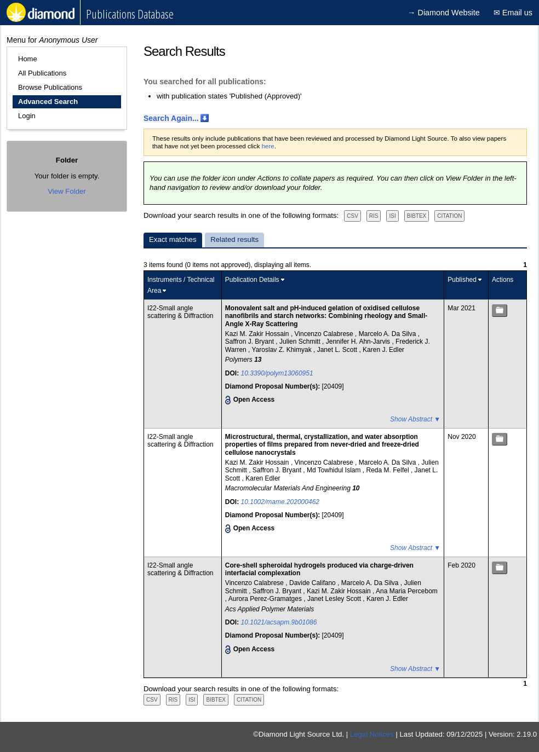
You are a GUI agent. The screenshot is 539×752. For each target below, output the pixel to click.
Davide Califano (313, 583)
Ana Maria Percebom (407, 591)
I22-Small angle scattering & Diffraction (180, 312)
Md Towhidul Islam (335, 470)
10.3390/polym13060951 (277, 373)
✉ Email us (513, 12)
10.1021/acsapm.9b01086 (279, 622)
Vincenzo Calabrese (325, 334)
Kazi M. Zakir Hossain (258, 334)
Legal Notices (372, 734)
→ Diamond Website (444, 12)
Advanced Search (48, 101)
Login (27, 116)
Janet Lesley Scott (335, 599)
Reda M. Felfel (388, 470)
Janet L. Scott (338, 350)
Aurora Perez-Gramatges (265, 599)
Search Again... (171, 118)
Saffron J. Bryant (250, 341)
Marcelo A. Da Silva (388, 334)
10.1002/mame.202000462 (280, 502)
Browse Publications (50, 87)
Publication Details (252, 280)
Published (462, 280)
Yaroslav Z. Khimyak (282, 350)
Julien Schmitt (300, 341)
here (268, 146)
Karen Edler (262, 478)
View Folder (66, 191)
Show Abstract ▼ (415, 419)
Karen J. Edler (383, 350)
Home (27, 59)
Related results (234, 239)
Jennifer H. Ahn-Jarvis (359, 341)
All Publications (42, 73)
